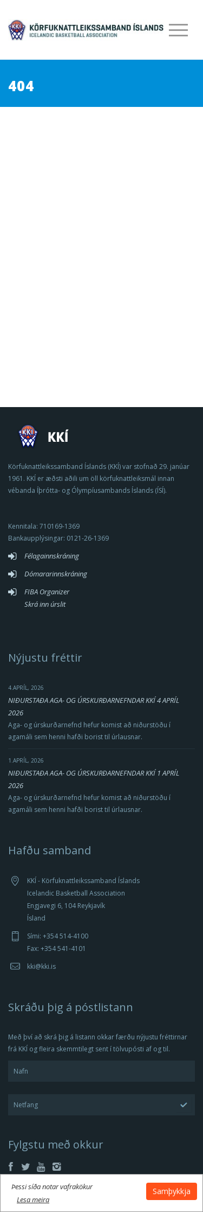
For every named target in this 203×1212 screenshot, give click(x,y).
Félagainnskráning (51, 556)
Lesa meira (33, 1199)
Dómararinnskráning (55, 574)
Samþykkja (172, 1191)
